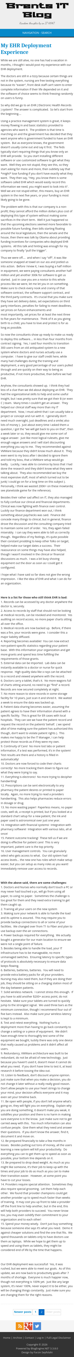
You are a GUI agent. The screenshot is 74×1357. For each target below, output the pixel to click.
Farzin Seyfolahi (43, 1352)
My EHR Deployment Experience (26, 48)
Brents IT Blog (37, 11)
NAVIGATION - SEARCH (37, 33)
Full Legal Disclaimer (59, 1337)
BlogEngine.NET (40, 1348)
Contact (29, 1337)
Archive (17, 1337)
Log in (40, 1337)
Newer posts (22, 1312)
